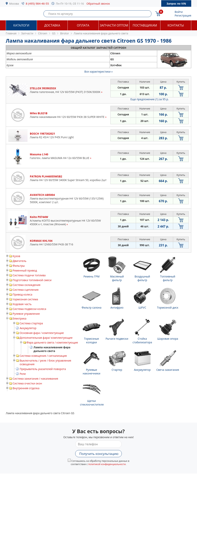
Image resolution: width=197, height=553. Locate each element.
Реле (23, 374)
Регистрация (183, 15)
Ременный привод (25, 270)
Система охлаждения (26, 285)
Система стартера (31, 323)
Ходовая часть (22, 304)
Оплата (83, 25)
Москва (14, 3)
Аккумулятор (28, 328)
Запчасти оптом (114, 25)
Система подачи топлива (29, 275)
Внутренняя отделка (26, 388)
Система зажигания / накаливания (35, 378)
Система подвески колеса (29, 309)
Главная (11, 33)
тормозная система (25, 299)
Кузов (16, 256)
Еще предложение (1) (149, 99)
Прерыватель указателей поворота (43, 369)
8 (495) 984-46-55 (37, 3)
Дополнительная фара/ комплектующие (46, 337)
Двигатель (19, 261)
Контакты (176, 25)
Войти (179, 12)
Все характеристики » (98, 71)
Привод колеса (22, 294)
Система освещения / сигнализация (43, 356)
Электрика (19, 318)
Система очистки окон (27, 383)
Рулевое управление (26, 313)
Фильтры (19, 265)
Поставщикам (145, 25)
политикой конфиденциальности (107, 464)
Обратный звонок (98, 3)
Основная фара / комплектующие (42, 333)
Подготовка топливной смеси (32, 280)
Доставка (52, 25)
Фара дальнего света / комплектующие (52, 342)
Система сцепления (25, 289)
